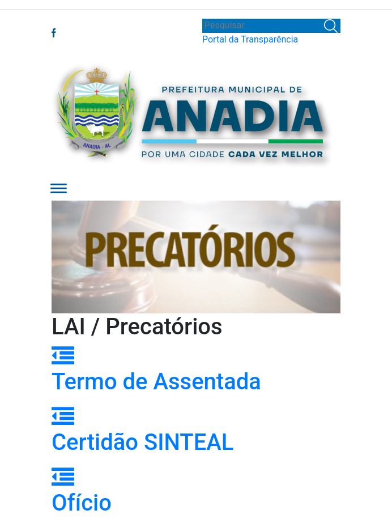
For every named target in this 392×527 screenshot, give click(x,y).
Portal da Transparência (250, 39)
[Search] (262, 25)
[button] (58, 187)
